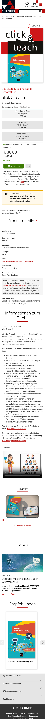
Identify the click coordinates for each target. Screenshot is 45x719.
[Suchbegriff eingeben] (30, 11)
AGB (23, 713)
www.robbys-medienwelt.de (13, 441)
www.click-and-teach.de (16, 429)
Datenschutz (33, 713)
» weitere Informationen (11, 594)
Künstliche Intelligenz (17, 716)
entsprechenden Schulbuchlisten (14, 285)
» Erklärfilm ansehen (22, 525)
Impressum (33, 716)
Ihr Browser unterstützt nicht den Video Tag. (22, 463)
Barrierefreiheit (11, 713)
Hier (22, 182)
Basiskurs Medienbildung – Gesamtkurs (18, 261)
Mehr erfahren (14, 166)
